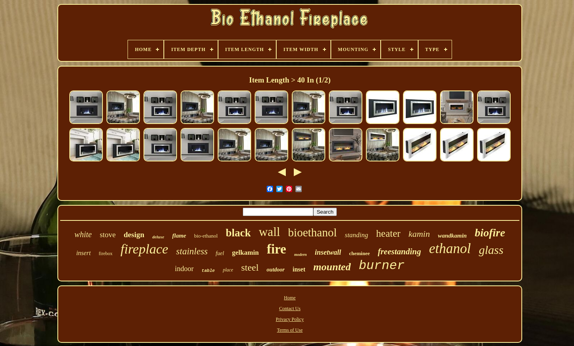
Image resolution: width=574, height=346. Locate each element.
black (238, 233)
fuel (220, 253)
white (83, 234)
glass (491, 249)
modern (300, 254)
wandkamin (452, 235)
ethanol (450, 248)
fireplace (144, 249)
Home (289, 298)
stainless (192, 251)
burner (382, 265)
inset (299, 269)
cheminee (359, 253)
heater (388, 233)
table (208, 270)
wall (269, 232)
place (228, 270)
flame (179, 235)
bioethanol (312, 232)
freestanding (399, 251)
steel (250, 267)
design (134, 234)
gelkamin (245, 252)
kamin (419, 234)
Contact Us (290, 308)
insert (83, 253)
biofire (490, 232)
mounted (332, 267)
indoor (184, 269)
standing (356, 235)
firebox (106, 253)
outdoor (276, 270)
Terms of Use (290, 330)
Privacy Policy (290, 319)
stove (108, 234)
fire (276, 249)
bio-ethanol (206, 236)
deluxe (158, 236)
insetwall (328, 252)
